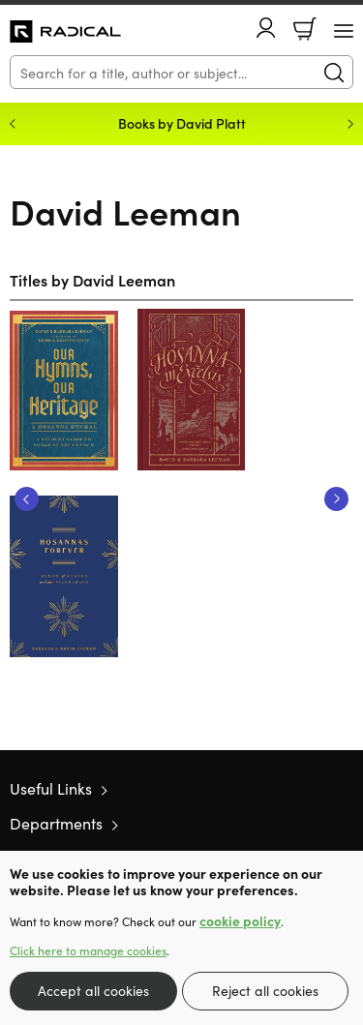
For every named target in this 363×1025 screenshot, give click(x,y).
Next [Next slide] (350, 124)
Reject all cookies (265, 990)
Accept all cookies (93, 990)
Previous (27, 499)
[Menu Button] (343, 31)
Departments (56, 822)
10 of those (65, 32)
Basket (305, 29)
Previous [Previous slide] (12, 124)
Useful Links (51, 788)
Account (266, 27)
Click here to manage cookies (88, 950)
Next (336, 499)
